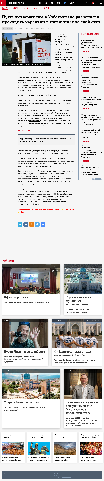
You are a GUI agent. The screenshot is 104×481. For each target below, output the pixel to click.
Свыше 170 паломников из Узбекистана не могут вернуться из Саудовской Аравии (91, 101)
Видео (26, 8)
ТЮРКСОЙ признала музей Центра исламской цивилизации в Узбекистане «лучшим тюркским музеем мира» (91, 62)
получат (50, 191)
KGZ (46, 3)
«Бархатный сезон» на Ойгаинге (64, 436)
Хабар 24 (47, 158)
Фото (36, 8)
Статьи (16, 8)
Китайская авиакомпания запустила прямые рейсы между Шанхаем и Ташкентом (91, 152)
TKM (59, 3)
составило (32, 176)
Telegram (69, 209)
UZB (66, 3)
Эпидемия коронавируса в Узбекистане (41, 28)
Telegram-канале (37, 72)
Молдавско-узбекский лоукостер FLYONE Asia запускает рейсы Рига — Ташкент (91, 133)
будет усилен (54, 95)
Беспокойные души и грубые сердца (38, 436)
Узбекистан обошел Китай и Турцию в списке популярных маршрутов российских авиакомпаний (91, 119)
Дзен (23, 212)
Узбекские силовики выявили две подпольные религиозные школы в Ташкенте (90, 82)
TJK (53, 3)
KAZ (40, 3)
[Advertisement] (52, 245)
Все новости (97, 179)
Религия (26, 28)
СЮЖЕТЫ (47, 8)
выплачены (63, 202)
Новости (5, 8)
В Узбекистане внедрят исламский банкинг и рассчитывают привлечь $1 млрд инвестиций (91, 171)
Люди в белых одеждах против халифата (88, 437)
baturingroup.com (66, 478)
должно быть (34, 121)
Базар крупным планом (10, 436)
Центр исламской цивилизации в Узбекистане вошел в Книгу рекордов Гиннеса (91, 43)
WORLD (73, 3)
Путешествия (18, 28)
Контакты (6, 475)
